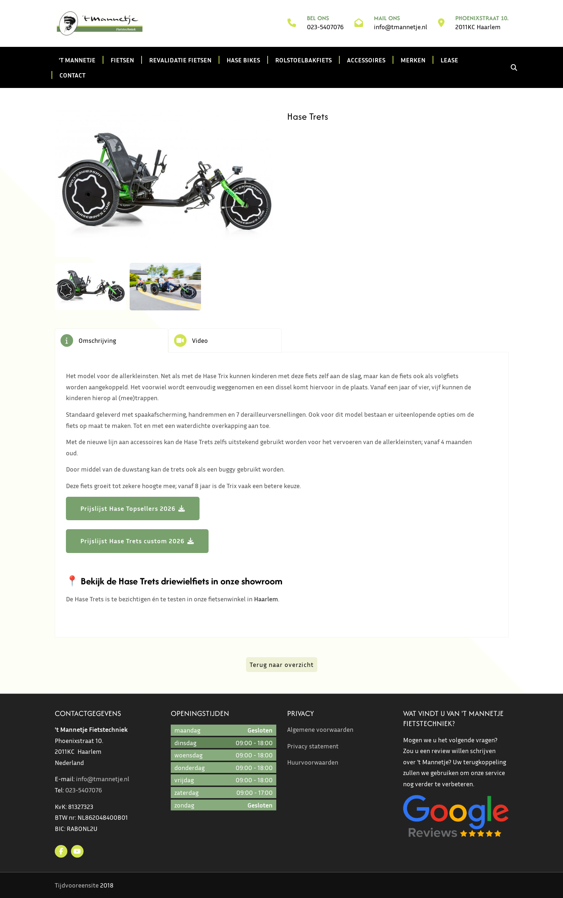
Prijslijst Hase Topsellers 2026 (127, 508)
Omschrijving (97, 340)
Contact (72, 75)
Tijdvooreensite (77, 885)
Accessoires (366, 60)
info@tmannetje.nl (400, 27)
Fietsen (122, 60)
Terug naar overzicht (282, 664)
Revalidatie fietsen (180, 60)
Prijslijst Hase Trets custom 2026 (132, 541)
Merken (413, 60)
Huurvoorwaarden (312, 762)
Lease (449, 60)
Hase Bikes (243, 60)
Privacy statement (313, 746)
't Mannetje (77, 60)
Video (200, 340)
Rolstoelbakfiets (303, 60)
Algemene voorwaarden (320, 729)
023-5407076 (325, 27)
